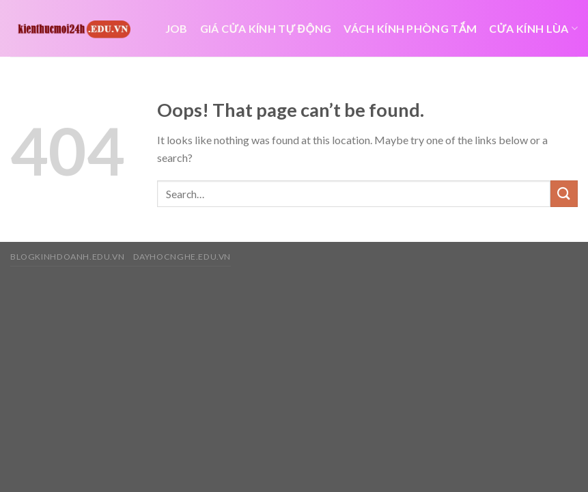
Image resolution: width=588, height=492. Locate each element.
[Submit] (564, 193)
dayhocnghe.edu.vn (182, 256)
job (176, 28)
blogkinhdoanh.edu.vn (67, 256)
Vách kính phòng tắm (410, 28)
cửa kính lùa (533, 29)
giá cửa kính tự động (266, 28)
